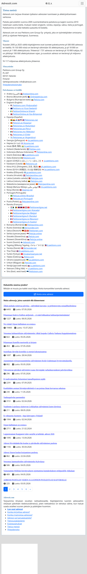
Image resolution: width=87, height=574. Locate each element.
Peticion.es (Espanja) (20, 123)
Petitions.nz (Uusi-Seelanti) (23, 108)
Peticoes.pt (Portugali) (21, 198)
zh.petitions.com (47, 166)
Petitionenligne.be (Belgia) (23, 213)
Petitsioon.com (35, 271)
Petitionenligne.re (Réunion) (24, 219)
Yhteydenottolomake (12, 84)
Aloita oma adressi (43, 294)
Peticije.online (34, 233)
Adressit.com (9, 3)
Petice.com (28, 257)
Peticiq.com (37, 99)
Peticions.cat (30, 163)
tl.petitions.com (52, 245)
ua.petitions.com (35, 259)
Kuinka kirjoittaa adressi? (18, 512)
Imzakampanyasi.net (31, 254)
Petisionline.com (43, 152)
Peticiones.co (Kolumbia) (22, 125)
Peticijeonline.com (32, 175)
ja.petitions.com (50, 160)
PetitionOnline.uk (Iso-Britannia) (26, 114)
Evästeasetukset (14, 523)
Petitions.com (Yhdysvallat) (23, 105)
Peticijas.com (36, 178)
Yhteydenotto (13, 529)
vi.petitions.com (34, 268)
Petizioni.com (28, 158)
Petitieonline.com (34, 224)
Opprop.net (26, 190)
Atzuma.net (27, 143)
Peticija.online (34, 239)
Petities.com (33, 149)
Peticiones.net (24, 120)
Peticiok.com (29, 262)
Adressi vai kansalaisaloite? (19, 518)
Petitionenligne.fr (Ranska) (23, 216)
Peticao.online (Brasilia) (22, 195)
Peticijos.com (35, 181)
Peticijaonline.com (45, 184)
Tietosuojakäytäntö (16, 521)
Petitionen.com (32, 230)
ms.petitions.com (48, 187)
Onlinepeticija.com (37, 96)
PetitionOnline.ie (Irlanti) (22, 111)
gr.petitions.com (32, 172)
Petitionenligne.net (28, 207)
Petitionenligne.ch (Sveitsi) (23, 222)
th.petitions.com (25, 251)
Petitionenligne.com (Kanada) (25, 210)
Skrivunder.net (29, 248)
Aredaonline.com (29, 93)
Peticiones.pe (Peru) (20, 128)
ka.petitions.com (34, 140)
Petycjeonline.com (29, 201)
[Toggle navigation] (82, 3)
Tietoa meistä (13, 526)
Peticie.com (32, 236)
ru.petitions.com (36, 265)
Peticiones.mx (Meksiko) (22, 131)
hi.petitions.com (30, 146)
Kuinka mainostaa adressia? (19, 515)
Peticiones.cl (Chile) (20, 134)
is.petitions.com (30, 155)
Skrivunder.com (30, 227)
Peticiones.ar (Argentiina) (23, 137)
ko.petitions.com (51, 169)
